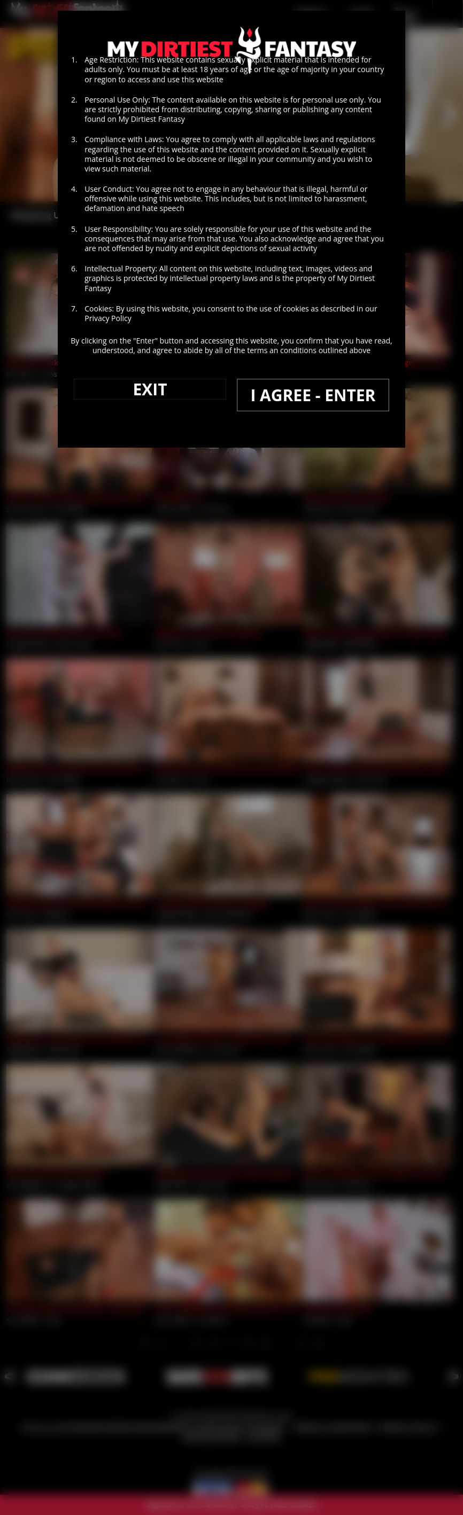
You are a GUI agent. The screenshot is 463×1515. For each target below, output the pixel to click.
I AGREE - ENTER (312, 447)
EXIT (150, 441)
